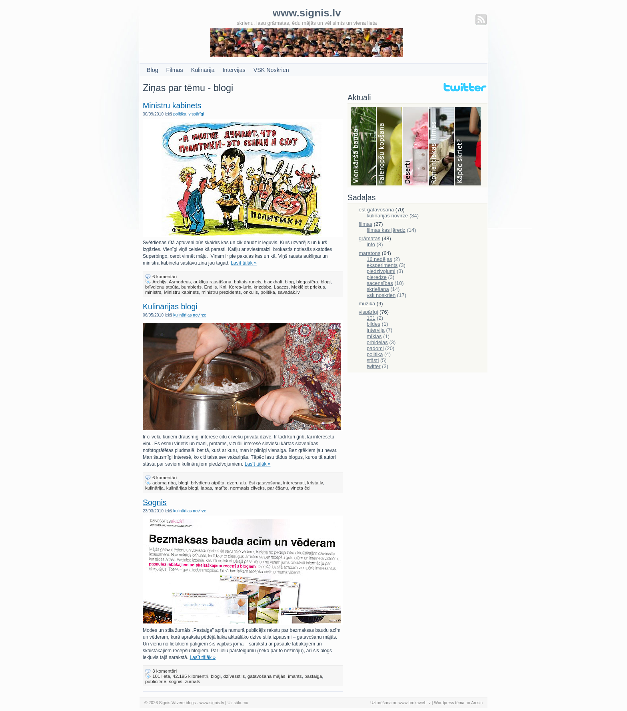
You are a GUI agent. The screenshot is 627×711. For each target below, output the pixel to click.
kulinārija (154, 487)
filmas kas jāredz (386, 230)
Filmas (174, 70)
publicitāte (155, 681)
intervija (376, 330)
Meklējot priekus (308, 286)
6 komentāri (164, 276)
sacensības (380, 283)
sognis (175, 681)
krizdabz (263, 286)
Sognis (155, 502)
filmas (365, 224)
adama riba (164, 482)
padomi (375, 348)
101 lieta (161, 676)
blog (289, 281)
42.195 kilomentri (190, 676)
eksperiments (382, 265)
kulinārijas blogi (182, 487)
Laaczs (281, 286)
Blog (152, 70)
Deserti (416, 147)
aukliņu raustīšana (213, 281)
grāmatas (369, 238)
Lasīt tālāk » (244, 263)
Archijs (159, 281)
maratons (369, 253)
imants (295, 676)
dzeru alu (236, 482)
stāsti (373, 360)
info (371, 244)
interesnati (294, 482)
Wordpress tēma (449, 703)
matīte (221, 487)
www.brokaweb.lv (415, 703)
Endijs (210, 286)
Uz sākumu (238, 703)
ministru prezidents (221, 292)
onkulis (251, 292)
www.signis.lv (212, 703)
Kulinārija (203, 70)
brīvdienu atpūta (162, 286)
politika (179, 114)
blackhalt (273, 281)
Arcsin (477, 703)
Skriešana (468, 147)
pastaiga (313, 676)
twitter (374, 366)
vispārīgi (196, 114)
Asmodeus (180, 281)
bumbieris (191, 286)
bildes (373, 324)
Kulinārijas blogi (170, 306)
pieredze (377, 277)
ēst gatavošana (264, 482)
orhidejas (377, 342)
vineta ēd (300, 487)
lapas (206, 487)
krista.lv (315, 482)
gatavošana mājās (267, 676)
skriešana (378, 289)
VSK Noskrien (271, 70)
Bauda (364, 147)
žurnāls (192, 681)
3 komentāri (164, 670)
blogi (326, 281)
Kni (223, 286)
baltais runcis (247, 281)
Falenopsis (390, 147)
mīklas (374, 336)
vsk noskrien (381, 295)
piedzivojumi (381, 271)
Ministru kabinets (172, 105)
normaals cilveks (247, 487)
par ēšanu (277, 487)
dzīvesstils (234, 676)
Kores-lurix (240, 286)
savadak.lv (289, 292)
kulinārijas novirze (189, 315)
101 (371, 318)
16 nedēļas (379, 259)
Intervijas (234, 70)
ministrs (153, 292)
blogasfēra (307, 281)
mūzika (367, 304)
